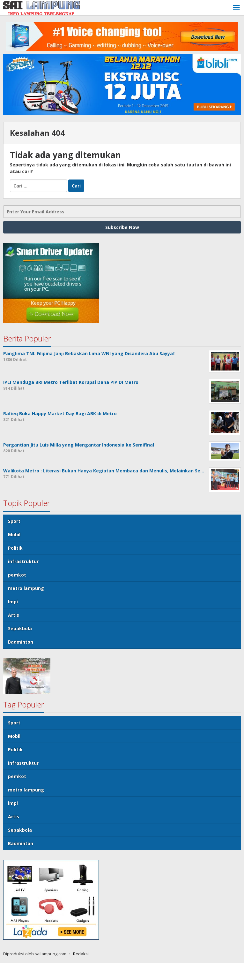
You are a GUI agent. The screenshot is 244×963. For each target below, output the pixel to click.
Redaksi (81, 954)
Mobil (14, 534)
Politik (15, 548)
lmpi (13, 602)
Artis (13, 615)
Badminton (20, 642)
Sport (14, 521)
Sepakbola (20, 628)
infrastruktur (23, 561)
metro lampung (26, 588)
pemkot (17, 575)
